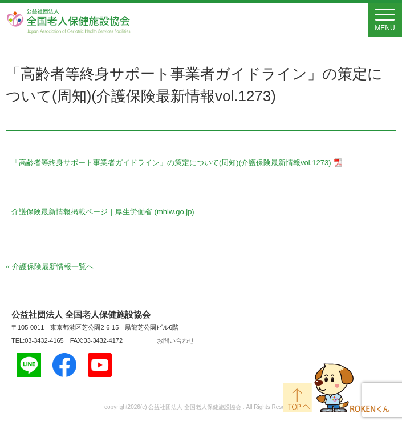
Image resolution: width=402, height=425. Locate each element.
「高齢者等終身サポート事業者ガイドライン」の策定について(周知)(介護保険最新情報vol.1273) (171, 162)
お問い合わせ (175, 340)
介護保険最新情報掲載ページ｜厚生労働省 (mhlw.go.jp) (102, 211)
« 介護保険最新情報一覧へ (50, 266)
